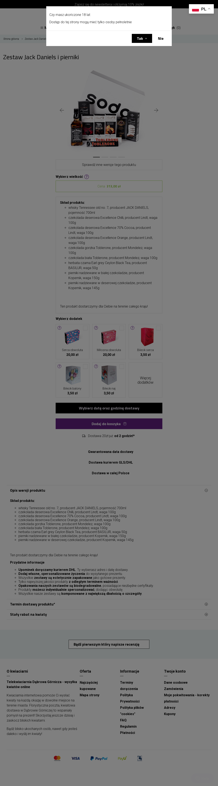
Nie (161, 38)
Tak (140, 38)
